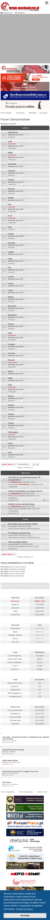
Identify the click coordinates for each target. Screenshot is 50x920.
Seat (10, 385)
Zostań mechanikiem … (15, 662)
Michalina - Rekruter (15, 635)
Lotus (10, 290)
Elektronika (15, 724)
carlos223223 (15, 615)
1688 (36, 601)
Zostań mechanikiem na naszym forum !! (25, 491)
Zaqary (15, 632)
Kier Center (6, 740)
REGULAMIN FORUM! (10, 761)
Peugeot (11, 344)
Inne (10, 452)
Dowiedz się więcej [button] (24, 909)
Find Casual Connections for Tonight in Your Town (20, 771)
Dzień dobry (6, 782)
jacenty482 (15, 544)
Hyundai (11, 243)
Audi (10, 141)
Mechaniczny (16, 482)
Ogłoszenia (13, 487)
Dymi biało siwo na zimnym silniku (23, 524)
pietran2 (6, 773)
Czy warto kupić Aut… (15, 656)
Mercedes (12, 306)
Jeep (10, 259)
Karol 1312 (15, 642)
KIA (9, 268)
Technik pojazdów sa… (15, 693)
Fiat (9, 205)
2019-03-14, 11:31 (33, 537)
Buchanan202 (15, 628)
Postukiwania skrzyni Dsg (19, 533)
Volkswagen (13, 432)
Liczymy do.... (15, 669)
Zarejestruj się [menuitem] (6, 13)
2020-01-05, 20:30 (33, 528)
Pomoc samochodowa (15, 710)
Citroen (11, 180)
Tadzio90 (23, 509)
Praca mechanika (15, 717)
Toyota (11, 423)
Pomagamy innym (15, 696)
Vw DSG (15, 535)
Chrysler (11, 171)
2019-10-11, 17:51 (33, 496)
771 (36, 604)
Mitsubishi (12, 315)
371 (36, 615)
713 (36, 608)
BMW (10, 153)
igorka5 (22, 546)
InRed (15, 611)
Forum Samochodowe (15, 119)
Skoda (10, 396)
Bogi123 (14, 526)
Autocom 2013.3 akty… (15, 659)
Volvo (10, 443)
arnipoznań (15, 608)
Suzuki (11, 414)
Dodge (11, 198)
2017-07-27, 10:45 (32, 546)
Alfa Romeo (13, 132)
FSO (10, 227)
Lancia (11, 277)
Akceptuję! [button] (25, 915)
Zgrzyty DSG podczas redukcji (13, 750)
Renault (11, 360)
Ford (10, 216)
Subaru (11, 405)
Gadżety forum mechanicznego (21, 504)
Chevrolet (12, 164)
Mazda (11, 297)
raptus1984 (12, 124)
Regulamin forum (16, 762)
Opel (10, 333)
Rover (10, 371)
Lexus (10, 283)
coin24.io (15, 638)
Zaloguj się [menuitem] (19, 13)
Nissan (11, 324)
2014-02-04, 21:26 (37, 484)
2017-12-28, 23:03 (34, 509)
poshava (23, 496)
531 (36, 611)
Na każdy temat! (15, 720)
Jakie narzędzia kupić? (18, 542)
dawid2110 (15, 604)
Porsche (11, 353)
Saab (10, 378)
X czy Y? (15, 666)
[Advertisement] (23, 38)
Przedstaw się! (15, 714)
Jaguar (11, 252)
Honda (11, 234)
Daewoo (11, 189)
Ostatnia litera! (15, 690)
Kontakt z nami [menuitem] (42, 792)
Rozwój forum (14, 511)
